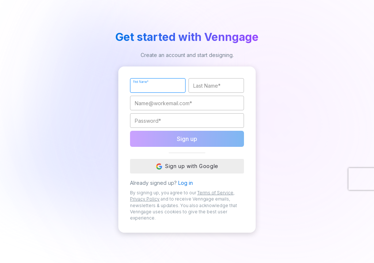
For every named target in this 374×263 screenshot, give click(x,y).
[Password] (187, 120)
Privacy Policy (145, 199)
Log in (185, 183)
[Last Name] (216, 85)
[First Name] (158, 85)
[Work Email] (187, 103)
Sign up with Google (187, 166)
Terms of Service (215, 192)
